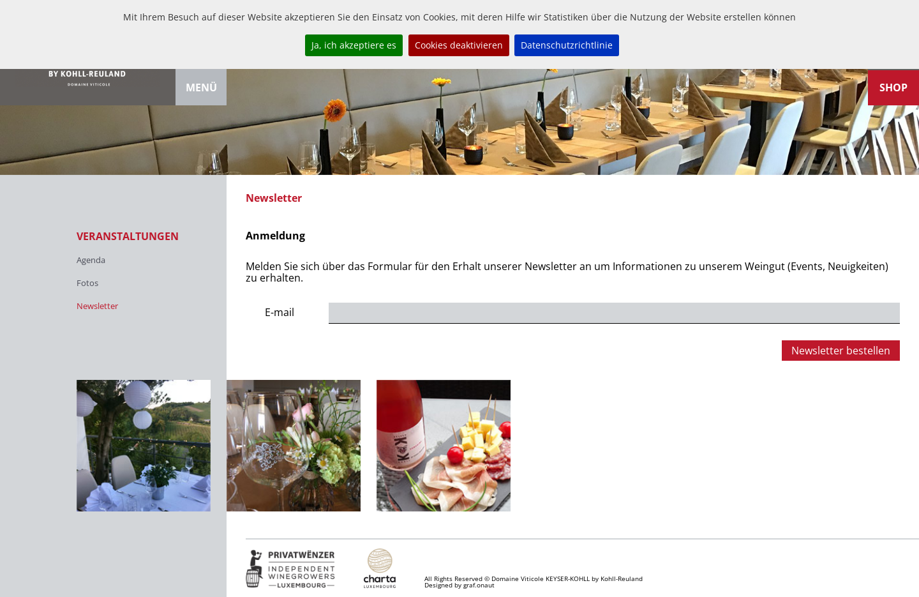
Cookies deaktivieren (459, 45)
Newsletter (97, 306)
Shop (893, 87)
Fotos (87, 283)
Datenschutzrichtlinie (567, 45)
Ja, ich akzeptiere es (353, 45)
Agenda (91, 260)
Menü (201, 87)
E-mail (279, 312)
